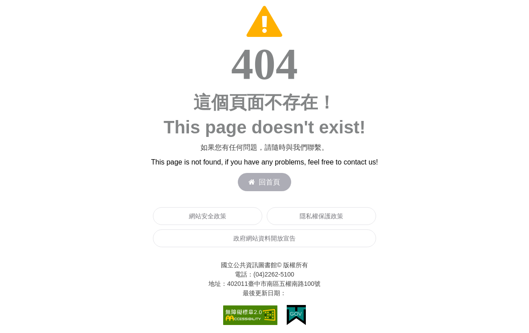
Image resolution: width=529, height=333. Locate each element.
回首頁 (264, 182)
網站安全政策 (207, 216)
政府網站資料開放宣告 (264, 238)
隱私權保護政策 (321, 216)
